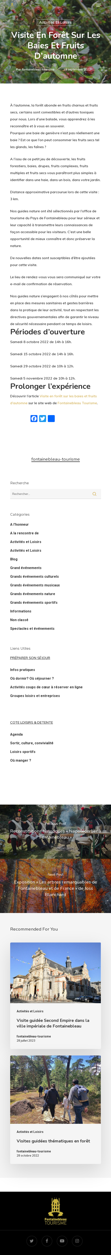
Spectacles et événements (32, 629)
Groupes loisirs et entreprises (35, 696)
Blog (14, 559)
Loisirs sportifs (22, 752)
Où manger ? (20, 760)
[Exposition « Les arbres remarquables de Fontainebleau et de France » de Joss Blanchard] (55, 886)
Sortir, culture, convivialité (31, 743)
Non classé (19, 620)
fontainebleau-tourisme (38, 69)
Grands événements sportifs (34, 603)
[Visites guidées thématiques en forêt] (55, 1109)
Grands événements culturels (34, 576)
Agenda (16, 734)
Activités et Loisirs (55, 22)
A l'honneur (19, 524)
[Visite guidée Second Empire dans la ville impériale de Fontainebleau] (55, 995)
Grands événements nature (32, 594)
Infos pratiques (22, 670)
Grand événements (26, 568)
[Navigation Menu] (98, 5)
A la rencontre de (24, 533)
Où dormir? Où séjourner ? (32, 678)
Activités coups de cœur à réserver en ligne (46, 687)
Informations (20, 611)
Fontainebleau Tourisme (77, 403)
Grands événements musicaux (35, 585)
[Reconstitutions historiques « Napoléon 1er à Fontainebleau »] (55, 832)
